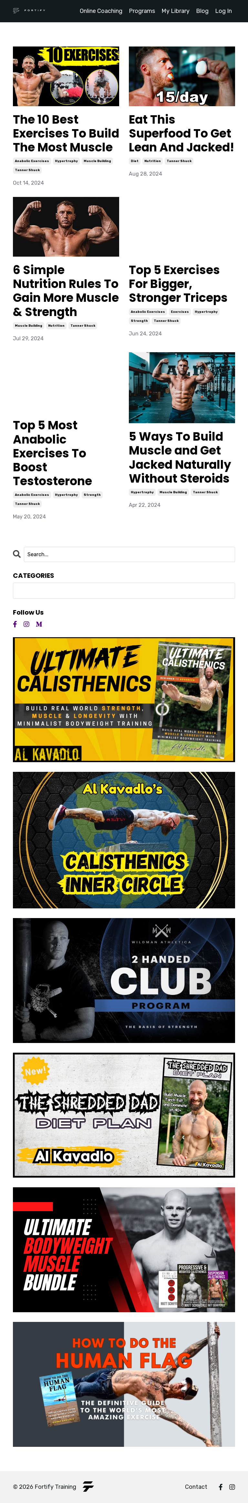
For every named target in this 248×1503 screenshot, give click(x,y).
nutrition (152, 161)
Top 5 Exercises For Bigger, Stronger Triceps (178, 284)
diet (135, 161)
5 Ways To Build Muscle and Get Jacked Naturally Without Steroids (180, 458)
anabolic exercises (32, 161)
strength (139, 321)
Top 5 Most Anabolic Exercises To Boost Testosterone (52, 453)
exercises (180, 312)
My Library (175, 11)
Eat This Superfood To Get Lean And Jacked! (181, 134)
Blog (202, 11)
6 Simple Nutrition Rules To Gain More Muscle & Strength (66, 291)
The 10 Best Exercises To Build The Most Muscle (66, 134)
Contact (196, 1486)
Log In (223, 11)
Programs (142, 11)
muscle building (97, 161)
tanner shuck (27, 170)
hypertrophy (66, 161)
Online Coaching (101, 11)
